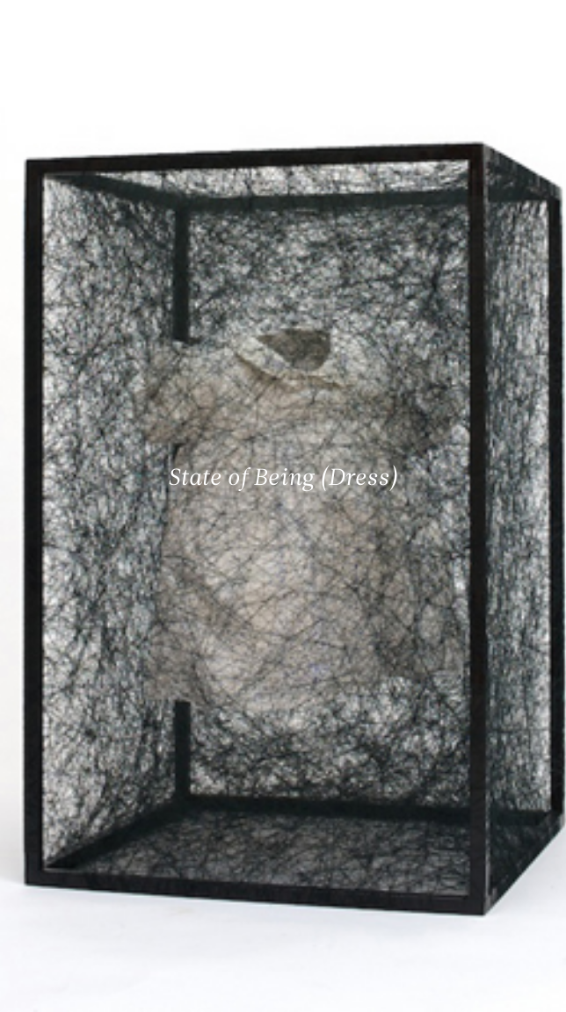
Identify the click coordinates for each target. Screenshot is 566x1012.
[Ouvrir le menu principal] (530, 26)
